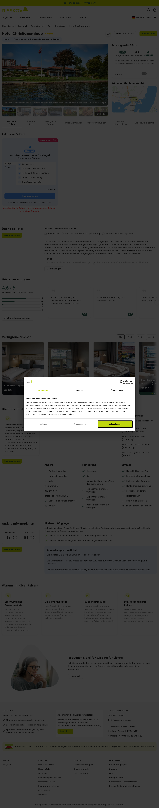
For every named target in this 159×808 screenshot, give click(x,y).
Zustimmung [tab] (42, 390)
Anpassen (80, 424)
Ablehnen (44, 424)
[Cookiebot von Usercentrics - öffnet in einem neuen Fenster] (122, 382)
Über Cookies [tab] (117, 390)
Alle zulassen (115, 424)
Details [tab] (79, 390)
